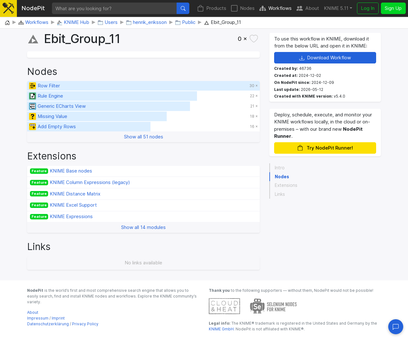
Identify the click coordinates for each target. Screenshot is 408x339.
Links (280, 194)
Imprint (58, 318)
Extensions (286, 185)
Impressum (37, 318)
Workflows (275, 8)
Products (211, 8)
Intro (280, 167)
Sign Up (393, 8)
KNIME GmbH (221, 329)
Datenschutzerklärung (48, 323)
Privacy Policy (85, 323)
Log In (368, 8)
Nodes (243, 8)
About (307, 8)
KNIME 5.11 (336, 8)
